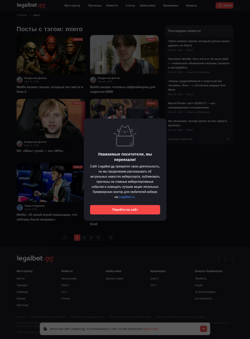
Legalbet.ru (127, 197)
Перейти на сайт (125, 209)
